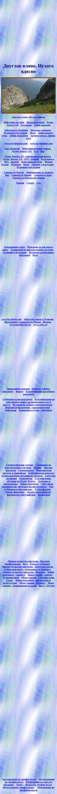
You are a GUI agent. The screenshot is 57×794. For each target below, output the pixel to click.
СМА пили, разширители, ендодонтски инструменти (27, 485)
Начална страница (40, 130)
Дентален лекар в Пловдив (39, 319)
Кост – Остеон (47, 585)
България (26, 125)
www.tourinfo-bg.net (20, 324)
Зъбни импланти (19, 135)
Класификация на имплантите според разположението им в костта (29, 402)
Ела (36, 151)
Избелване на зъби (14, 122)
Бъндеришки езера (14, 247)
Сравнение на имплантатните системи (32, 249)
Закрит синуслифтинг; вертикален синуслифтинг (29, 493)
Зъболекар (10, 410)
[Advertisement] (28, 31)
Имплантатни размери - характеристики (27, 407)
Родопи (20, 183)
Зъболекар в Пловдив (16, 130)
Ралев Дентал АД (21, 151)
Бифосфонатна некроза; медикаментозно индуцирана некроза (28, 474)
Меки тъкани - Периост (32, 583)
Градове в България (43, 164)
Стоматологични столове (19, 465)
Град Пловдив (12, 148)
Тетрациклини (11, 577)
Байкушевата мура (31, 162)
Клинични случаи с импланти (35, 410)
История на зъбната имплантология (32, 404)
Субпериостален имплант (18, 489)
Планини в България (15, 133)
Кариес (37, 467)
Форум (19, 391)
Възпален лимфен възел (38, 784)
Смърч (30, 183)
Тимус (19, 784)
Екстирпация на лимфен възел (19, 779)
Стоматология (26, 470)
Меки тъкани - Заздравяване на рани (28, 584)
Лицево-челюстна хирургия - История (24, 572)
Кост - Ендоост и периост (36, 564)
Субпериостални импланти (17, 399)
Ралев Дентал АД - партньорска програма (27, 156)
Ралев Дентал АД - (13, 159)
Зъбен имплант (42, 125)
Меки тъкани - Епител (40, 575)
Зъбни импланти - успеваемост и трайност (27, 569)
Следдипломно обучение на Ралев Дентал (29, 479)
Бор (43, 151)
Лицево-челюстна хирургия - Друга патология (27, 566)
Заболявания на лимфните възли (36, 788)
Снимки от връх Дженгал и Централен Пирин (32, 176)
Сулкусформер (43, 489)
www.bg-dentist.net (12, 319)
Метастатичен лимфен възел (18, 787)
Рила (35, 255)
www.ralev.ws (40, 324)
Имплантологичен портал (36, 148)
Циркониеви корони (18, 389)
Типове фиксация (15, 492)
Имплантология (35, 122)
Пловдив (16, 164)
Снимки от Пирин (21, 175)
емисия (31, 159)
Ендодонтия (25, 478)
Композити (44, 494)
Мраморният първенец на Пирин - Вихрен (27, 322)
